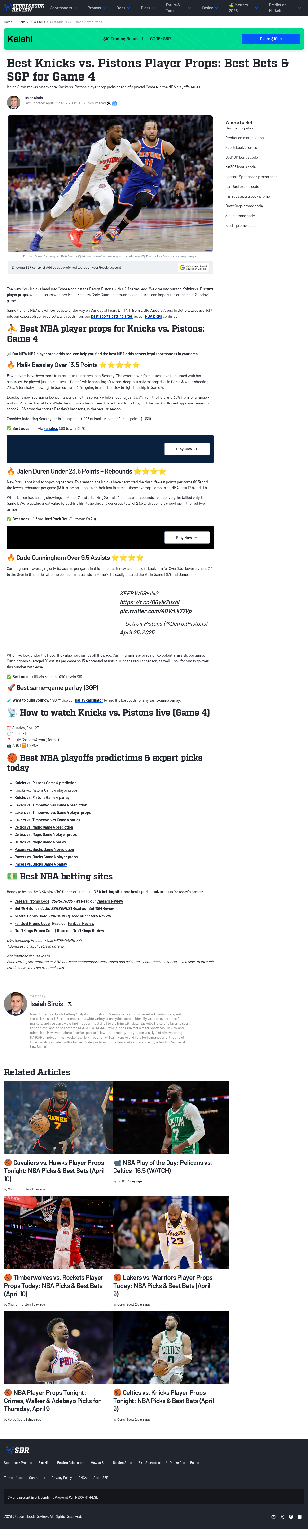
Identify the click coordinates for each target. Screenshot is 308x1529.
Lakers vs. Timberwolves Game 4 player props (53, 812)
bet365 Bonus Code (31, 916)
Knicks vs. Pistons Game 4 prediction (46, 782)
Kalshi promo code (240, 225)
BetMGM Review (101, 908)
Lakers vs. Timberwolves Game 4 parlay (47, 819)
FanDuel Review (81, 923)
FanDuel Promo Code (32, 923)
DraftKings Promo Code (34, 930)
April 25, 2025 (137, 632)
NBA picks (153, 316)
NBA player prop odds (46, 353)
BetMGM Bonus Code (32, 908)
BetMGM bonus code (241, 157)
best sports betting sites (112, 316)
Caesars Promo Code (32, 901)
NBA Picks (37, 22)
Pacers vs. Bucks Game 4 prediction (44, 849)
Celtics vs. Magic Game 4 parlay (40, 842)
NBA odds (125, 353)
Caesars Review (110, 901)
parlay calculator (89, 700)
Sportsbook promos (241, 147)
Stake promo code (240, 215)
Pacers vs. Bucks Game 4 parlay (41, 864)
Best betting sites (239, 128)
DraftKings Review (88, 930)
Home (8, 22)
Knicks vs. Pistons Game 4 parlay (42, 797)
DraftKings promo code (244, 205)
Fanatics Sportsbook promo (247, 196)
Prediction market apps (244, 137)
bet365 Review (99, 916)
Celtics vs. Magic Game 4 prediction (44, 827)
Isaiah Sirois (33, 98)
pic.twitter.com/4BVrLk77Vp (156, 610)
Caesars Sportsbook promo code (251, 176)
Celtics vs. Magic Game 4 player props (46, 834)
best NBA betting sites (104, 891)
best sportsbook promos (152, 891)
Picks (21, 22)
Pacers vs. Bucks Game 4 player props (46, 856)
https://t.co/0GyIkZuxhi (149, 601)
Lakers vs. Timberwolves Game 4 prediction (51, 805)
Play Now (187, 449)
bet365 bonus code (240, 167)
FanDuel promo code (242, 186)
